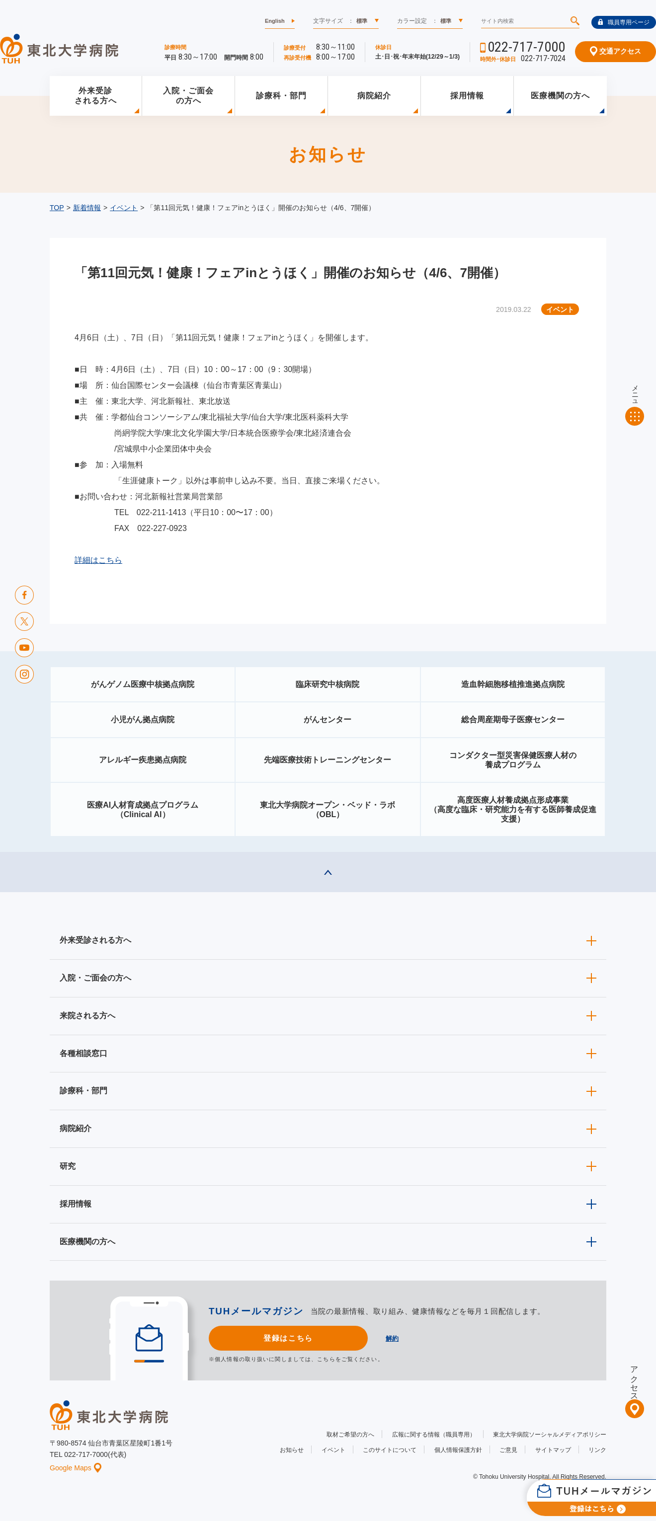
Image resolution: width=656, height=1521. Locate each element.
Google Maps (75, 1468)
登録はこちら (288, 1338)
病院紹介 (374, 95)
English (275, 21)
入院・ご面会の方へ (188, 95)
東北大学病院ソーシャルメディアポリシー (549, 1434)
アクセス (634, 1379)
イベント (124, 208)
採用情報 (467, 95)
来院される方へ (87, 1015)
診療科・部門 (281, 95)
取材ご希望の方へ (350, 1434)
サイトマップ (553, 1449)
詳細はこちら (98, 560)
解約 (392, 1338)
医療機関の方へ (560, 95)
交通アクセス (615, 51)
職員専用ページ (624, 22)
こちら (326, 1359)
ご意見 (508, 1449)
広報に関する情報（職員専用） (434, 1434)
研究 (68, 1166)
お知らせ (292, 1449)
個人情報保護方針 (458, 1449)
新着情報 (87, 208)
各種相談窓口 (83, 1053)
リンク (597, 1449)
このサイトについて (389, 1449)
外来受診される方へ (96, 95)
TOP (57, 208)
